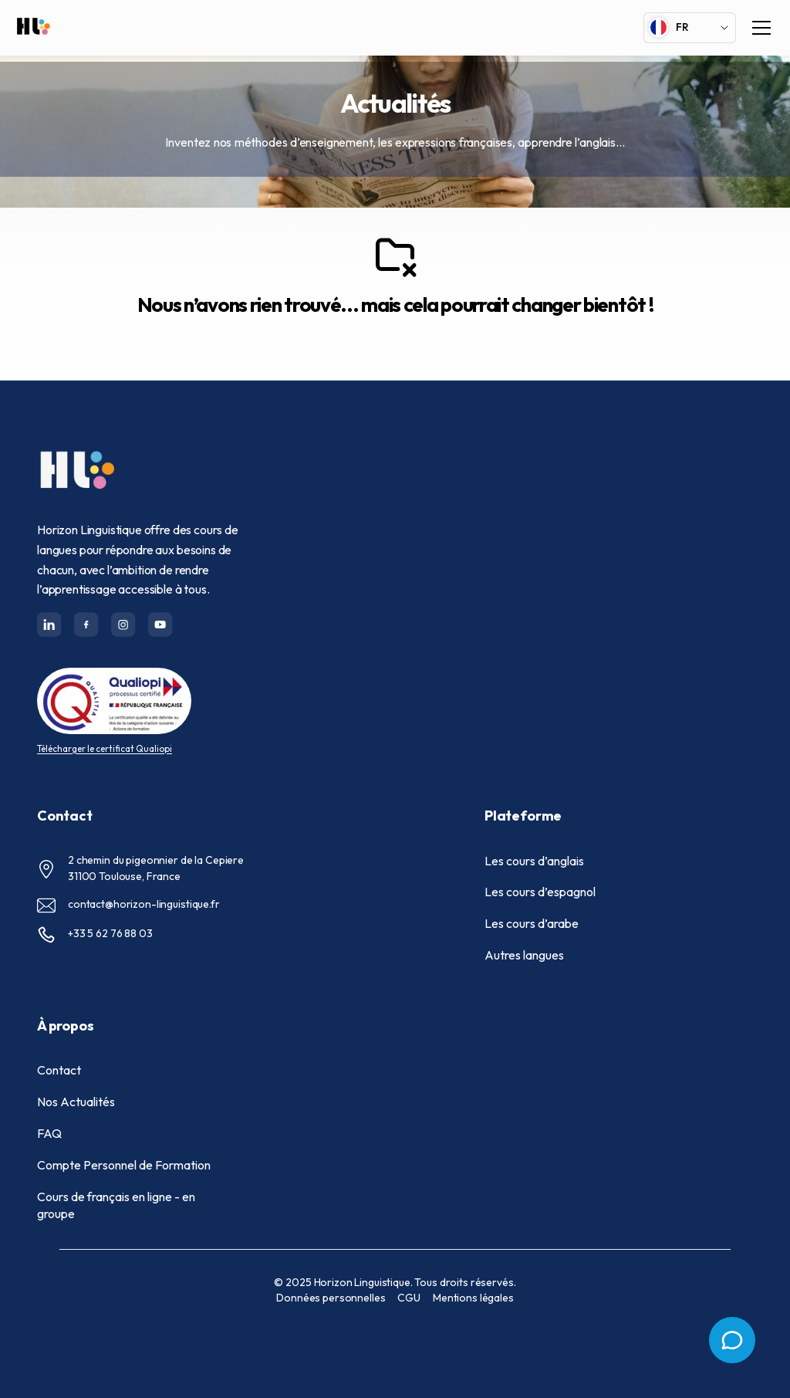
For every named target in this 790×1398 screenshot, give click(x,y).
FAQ (49, 1133)
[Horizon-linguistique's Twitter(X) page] (123, 624)
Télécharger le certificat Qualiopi (104, 748)
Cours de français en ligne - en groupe (116, 1205)
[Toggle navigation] (761, 28)
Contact (59, 1070)
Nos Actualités (76, 1101)
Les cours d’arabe (531, 923)
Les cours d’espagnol (540, 891)
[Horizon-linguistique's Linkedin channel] (49, 624)
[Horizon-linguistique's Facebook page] (86, 624)
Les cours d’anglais (534, 860)
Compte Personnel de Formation (124, 1165)
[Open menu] (732, 1340)
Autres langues (524, 955)
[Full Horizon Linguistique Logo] (32, 28)
